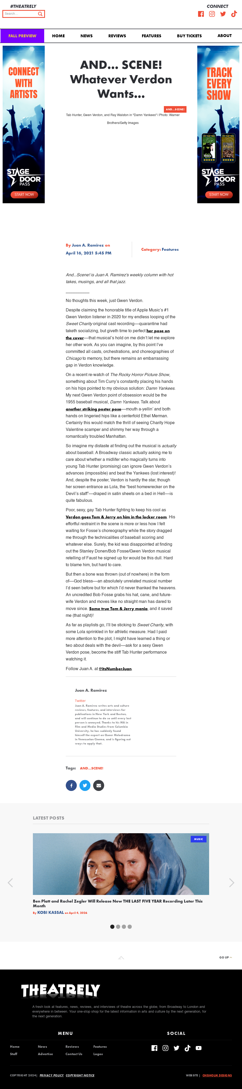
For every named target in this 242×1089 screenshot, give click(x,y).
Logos (98, 1054)
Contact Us (73, 1054)
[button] (225, 35)
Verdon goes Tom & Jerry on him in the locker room (116, 517)
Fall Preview (22, 36)
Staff (13, 1054)
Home (58, 36)
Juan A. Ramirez (88, 245)
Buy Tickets (189, 36)
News (86, 36)
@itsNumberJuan (115, 668)
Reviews (117, 36)
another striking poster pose (93, 409)
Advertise (45, 1054)
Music (198, 839)
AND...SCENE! (175, 109)
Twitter (80, 701)
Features (151, 36)
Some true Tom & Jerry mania (118, 608)
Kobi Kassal (50, 912)
